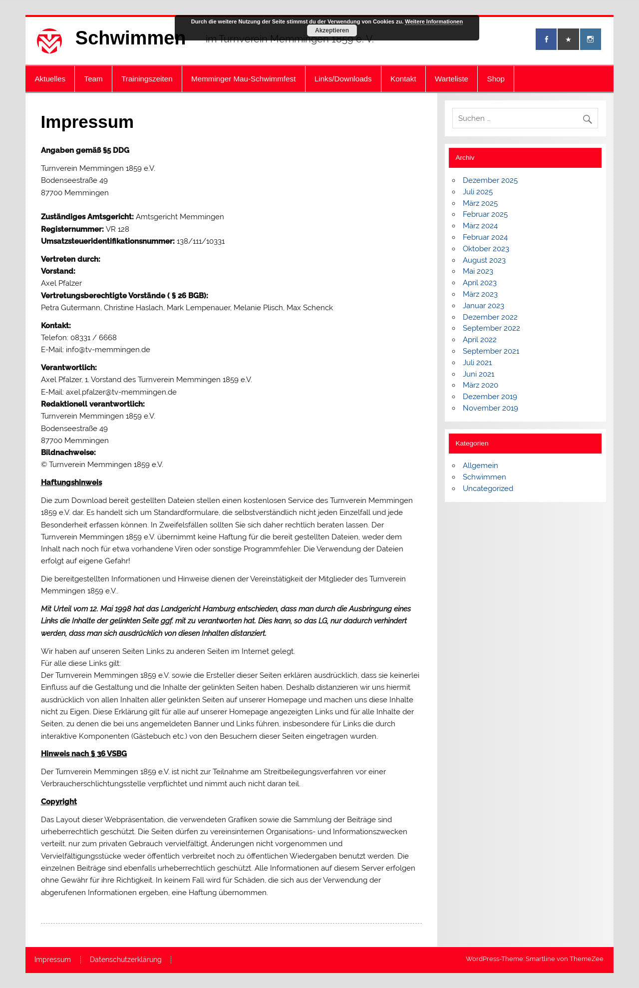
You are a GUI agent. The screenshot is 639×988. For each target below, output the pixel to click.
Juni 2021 (478, 374)
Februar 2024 (485, 237)
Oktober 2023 (486, 248)
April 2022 (480, 339)
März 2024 (480, 225)
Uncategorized (488, 488)
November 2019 (490, 408)
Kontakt (403, 78)
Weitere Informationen (434, 21)
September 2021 (491, 351)
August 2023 (484, 260)
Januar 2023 (483, 305)
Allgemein (480, 465)
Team (93, 78)
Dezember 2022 (490, 317)
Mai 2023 (478, 271)
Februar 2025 (485, 214)
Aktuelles (49, 78)
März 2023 (480, 294)
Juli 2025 (478, 191)
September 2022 (491, 328)
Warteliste (451, 78)
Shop (496, 78)
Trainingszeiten (146, 78)
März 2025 (480, 203)
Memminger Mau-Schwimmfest (243, 78)
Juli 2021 (477, 362)
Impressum (52, 960)
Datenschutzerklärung (126, 960)
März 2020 (480, 385)
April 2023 (480, 282)
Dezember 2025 (490, 180)
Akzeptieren (332, 30)
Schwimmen (130, 37)
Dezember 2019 (490, 396)
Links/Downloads (343, 78)
